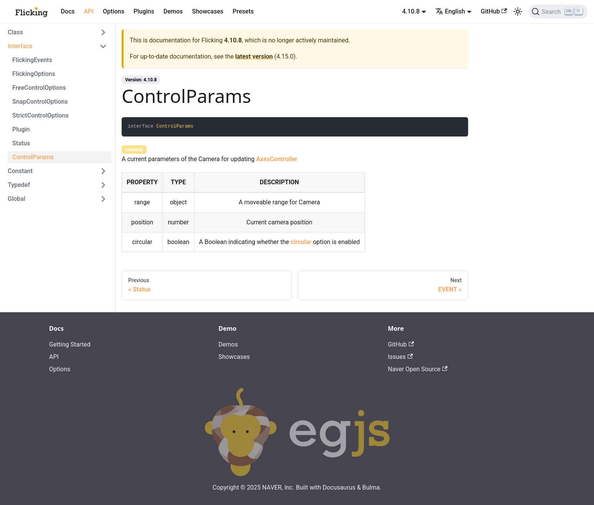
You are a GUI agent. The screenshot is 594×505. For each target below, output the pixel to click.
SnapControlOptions (40, 101)
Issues (400, 356)
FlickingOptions (33, 73)
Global (16, 198)
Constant (20, 171)
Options (113, 11)
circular (301, 242)
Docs (68, 11)
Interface (20, 46)
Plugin (21, 129)
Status (21, 143)
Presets (243, 11)
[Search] (558, 12)
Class (15, 32)
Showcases (208, 11)
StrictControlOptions (40, 115)
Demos (172, 11)
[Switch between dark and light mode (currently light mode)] (518, 11)
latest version (254, 56)
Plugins (144, 11)
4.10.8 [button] (411, 11)
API (89, 11)
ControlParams (33, 157)
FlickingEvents (32, 60)
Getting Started (70, 344)
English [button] (450, 11)
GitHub (494, 11)
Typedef (19, 185)
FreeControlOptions (39, 87)
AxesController (276, 159)
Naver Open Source (418, 369)
